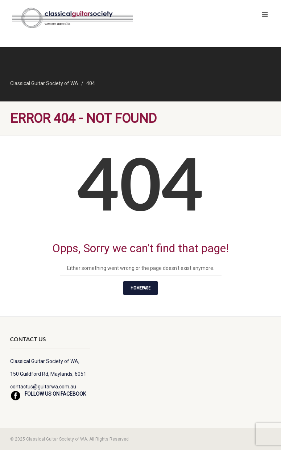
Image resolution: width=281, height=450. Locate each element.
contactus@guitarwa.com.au (43, 386)
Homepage (140, 288)
